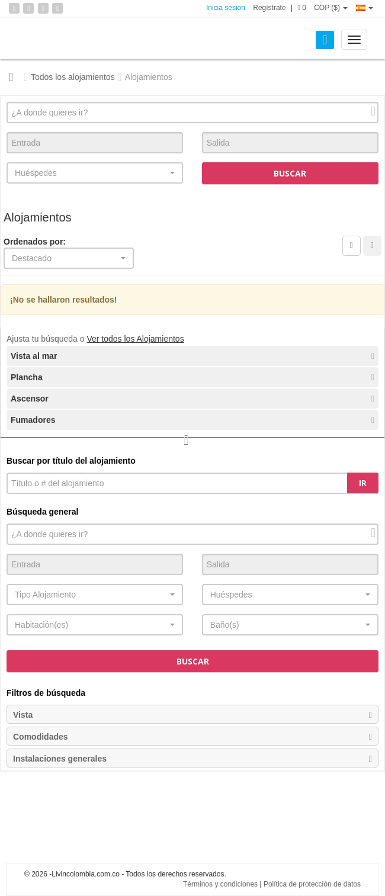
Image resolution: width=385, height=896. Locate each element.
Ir (363, 483)
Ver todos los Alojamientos (135, 338)
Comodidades (192, 736)
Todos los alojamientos (73, 77)
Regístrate (269, 8)
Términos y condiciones (220, 884)
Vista (192, 714)
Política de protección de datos (312, 884)
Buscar (290, 173)
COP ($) (331, 8)
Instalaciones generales (192, 758)
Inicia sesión (225, 8)
